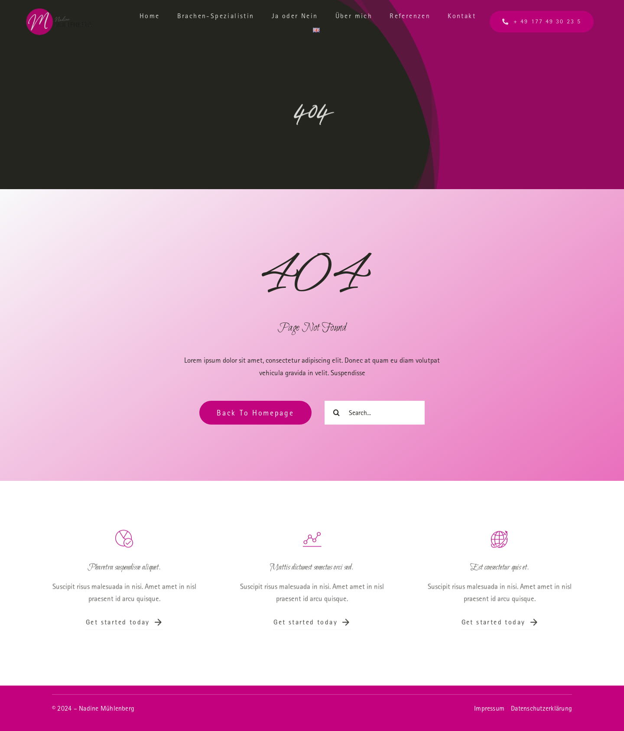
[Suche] (336, 413)
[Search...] (375, 413)
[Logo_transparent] (58, 11)
